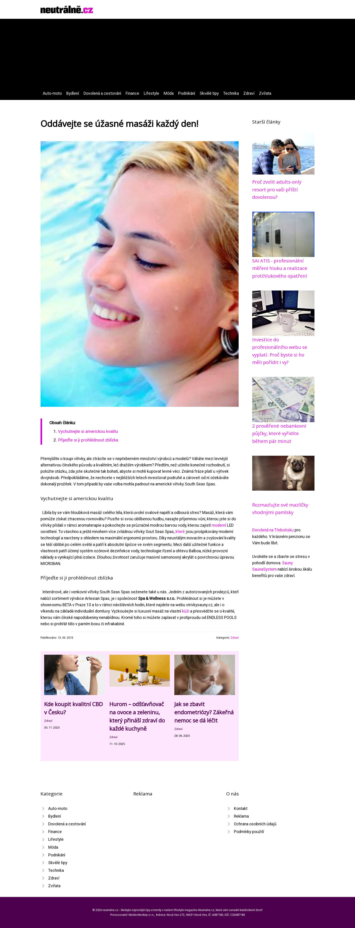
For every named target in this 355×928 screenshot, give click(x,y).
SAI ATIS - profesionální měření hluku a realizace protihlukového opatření (279, 268)
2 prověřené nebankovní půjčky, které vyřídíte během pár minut (279, 433)
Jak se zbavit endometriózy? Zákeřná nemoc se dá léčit (204, 712)
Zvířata (265, 93)
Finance (132, 93)
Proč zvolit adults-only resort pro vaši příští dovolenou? (276, 189)
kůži (185, 611)
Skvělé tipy (209, 93)
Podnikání (186, 93)
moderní (219, 525)
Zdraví (248, 93)
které (180, 531)
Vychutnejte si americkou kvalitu (88, 431)
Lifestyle (151, 93)
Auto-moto (52, 93)
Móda (169, 93)
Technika (231, 93)
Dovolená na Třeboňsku (273, 530)
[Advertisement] (177, 56)
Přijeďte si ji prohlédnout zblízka (88, 440)
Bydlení (72, 93)
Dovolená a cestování (102, 93)
